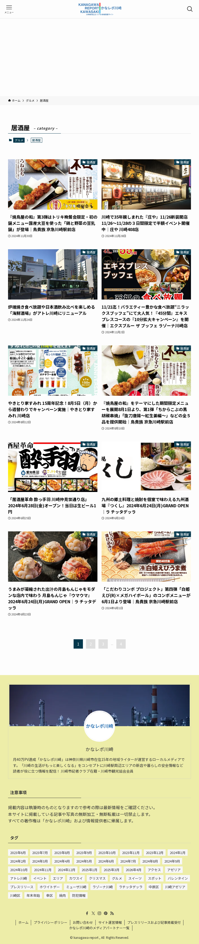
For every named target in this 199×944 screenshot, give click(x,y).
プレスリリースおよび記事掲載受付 (154, 922)
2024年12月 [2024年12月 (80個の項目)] (66, 869)
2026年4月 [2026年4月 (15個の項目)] (133, 869)
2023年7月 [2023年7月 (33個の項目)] (40, 852)
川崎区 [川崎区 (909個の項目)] (15, 895)
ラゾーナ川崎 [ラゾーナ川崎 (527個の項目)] (103, 886)
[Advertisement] (99, 57)
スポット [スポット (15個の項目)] (154, 878)
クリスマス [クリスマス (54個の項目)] (97, 878)
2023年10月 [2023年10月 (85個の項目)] (107, 852)
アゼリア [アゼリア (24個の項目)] (174, 869)
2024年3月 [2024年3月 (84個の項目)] (40, 861)
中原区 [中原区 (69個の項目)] (154, 886)
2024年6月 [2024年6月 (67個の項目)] (106, 861)
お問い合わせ (83, 922)
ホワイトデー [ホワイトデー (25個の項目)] (50, 886)
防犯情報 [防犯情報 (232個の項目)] (79, 895)
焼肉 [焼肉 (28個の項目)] (62, 895)
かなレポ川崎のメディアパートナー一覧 (99, 927)
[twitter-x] (93, 913)
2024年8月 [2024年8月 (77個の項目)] (150, 861)
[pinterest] (105, 913)
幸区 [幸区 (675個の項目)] (49, 895)
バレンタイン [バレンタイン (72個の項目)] (178, 878)
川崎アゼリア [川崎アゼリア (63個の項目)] (175, 886)
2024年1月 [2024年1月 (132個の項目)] (178, 852)
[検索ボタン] (190, 9)
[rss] (112, 913)
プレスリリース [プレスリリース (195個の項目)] (21, 886)
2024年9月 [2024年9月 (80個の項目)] (172, 861)
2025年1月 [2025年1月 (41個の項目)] (89, 869)
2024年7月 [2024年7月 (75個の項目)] (128, 861)
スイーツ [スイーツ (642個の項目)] (135, 878)
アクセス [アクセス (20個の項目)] (154, 869)
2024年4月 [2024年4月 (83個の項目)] (62, 861)
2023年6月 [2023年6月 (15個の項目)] (18, 852)
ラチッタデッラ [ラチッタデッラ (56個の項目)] (131, 886)
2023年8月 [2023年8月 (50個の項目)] (62, 852)
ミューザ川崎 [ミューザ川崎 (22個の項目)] (76, 886)
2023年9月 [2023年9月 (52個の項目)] (84, 852)
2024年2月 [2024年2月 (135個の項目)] (18, 861)
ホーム (23, 922)
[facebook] (87, 913)
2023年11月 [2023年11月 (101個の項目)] (131, 852)
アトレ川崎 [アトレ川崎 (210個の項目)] (18, 878)
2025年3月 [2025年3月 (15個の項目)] (111, 869)
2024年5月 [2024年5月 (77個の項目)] (84, 861)
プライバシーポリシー (50, 922)
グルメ (19, 140)
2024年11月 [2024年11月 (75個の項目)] (43, 869)
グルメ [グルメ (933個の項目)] (117, 878)
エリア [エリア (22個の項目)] (58, 878)
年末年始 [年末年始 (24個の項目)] (33, 895)
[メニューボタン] (9, 9)
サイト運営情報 (110, 922)
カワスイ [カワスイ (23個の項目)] (76, 878)
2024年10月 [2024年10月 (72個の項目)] (19, 869)
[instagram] (99, 913)
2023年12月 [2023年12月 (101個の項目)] (155, 852)
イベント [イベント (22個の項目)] (40, 878)
